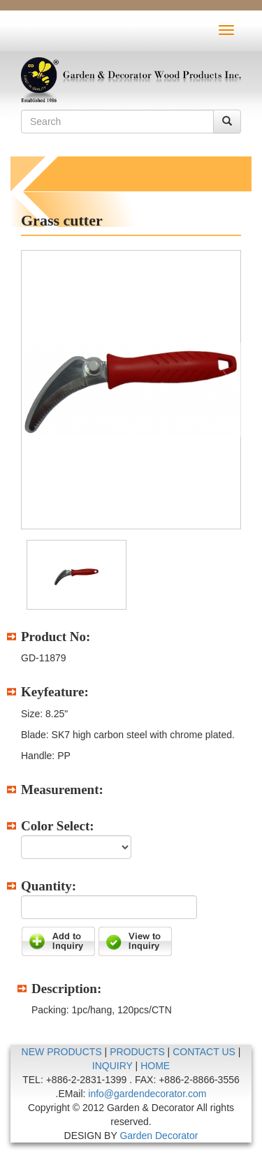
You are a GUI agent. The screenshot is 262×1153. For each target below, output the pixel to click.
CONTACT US (204, 1051)
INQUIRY (112, 1065)
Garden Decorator (158, 1135)
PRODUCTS (137, 1051)
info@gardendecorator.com (147, 1093)
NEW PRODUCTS (62, 1051)
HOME (155, 1065)
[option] (131, 389)
